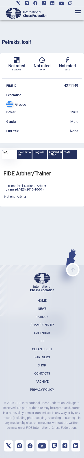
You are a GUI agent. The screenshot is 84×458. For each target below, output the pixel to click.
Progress (39, 152)
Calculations (24, 153)
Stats (67, 152)
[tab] (9, 154)
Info (5, 152)
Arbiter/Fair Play (55, 153)
